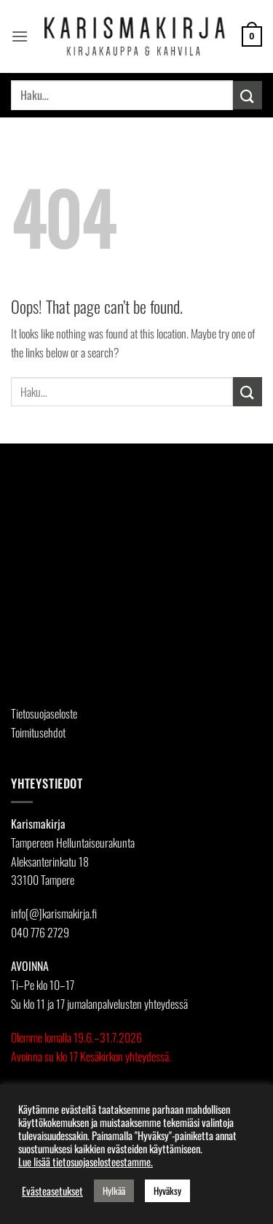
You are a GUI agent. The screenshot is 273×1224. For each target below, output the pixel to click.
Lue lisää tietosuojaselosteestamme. (85, 1162)
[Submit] (247, 95)
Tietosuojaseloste (44, 713)
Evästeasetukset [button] (52, 1191)
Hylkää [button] (114, 1190)
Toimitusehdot (38, 732)
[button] (19, 36)
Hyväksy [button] (167, 1190)
